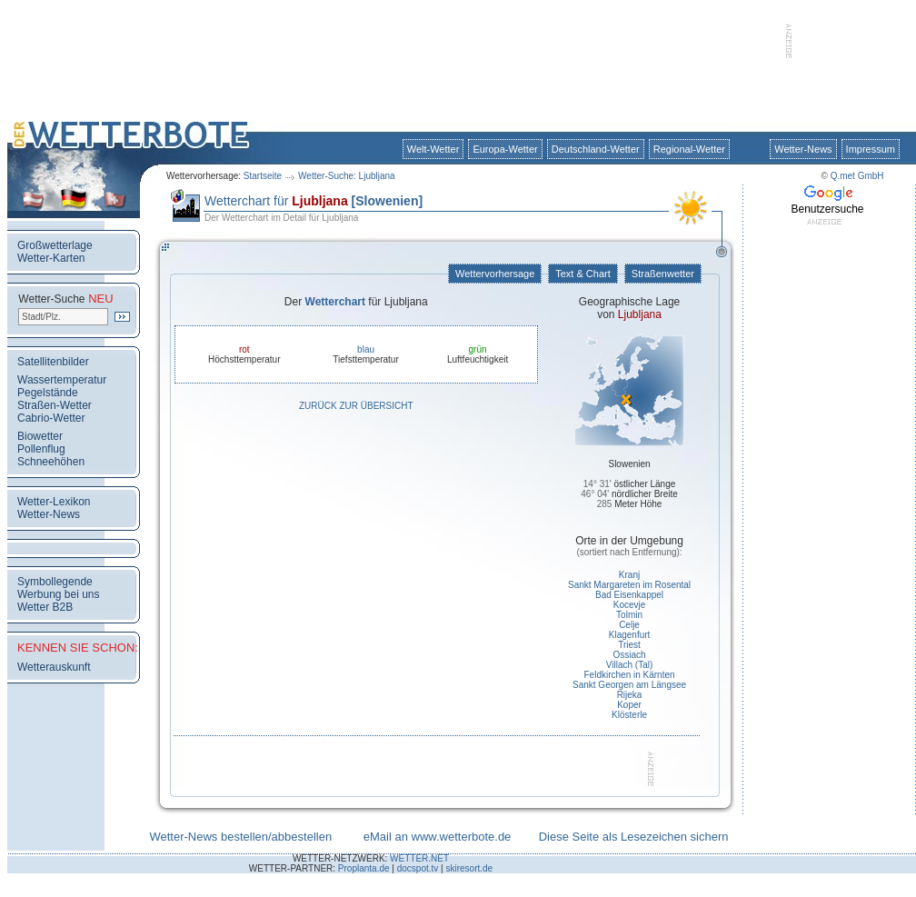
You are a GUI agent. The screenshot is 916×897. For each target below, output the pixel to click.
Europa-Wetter (505, 149)
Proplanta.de (364, 868)
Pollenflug (41, 449)
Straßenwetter (663, 273)
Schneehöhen (51, 461)
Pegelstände (47, 392)
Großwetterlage (55, 245)
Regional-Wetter (689, 149)
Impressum (870, 149)
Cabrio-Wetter (51, 418)
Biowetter (40, 436)
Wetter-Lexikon (53, 501)
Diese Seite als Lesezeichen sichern (634, 836)
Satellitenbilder (53, 361)
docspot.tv (418, 868)
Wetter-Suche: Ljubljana (346, 176)
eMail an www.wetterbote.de (437, 836)
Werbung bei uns (58, 594)
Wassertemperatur (61, 380)
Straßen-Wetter (54, 405)
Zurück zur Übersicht (356, 406)
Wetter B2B (45, 607)
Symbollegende (55, 581)
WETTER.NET (419, 858)
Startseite (263, 176)
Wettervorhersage (495, 273)
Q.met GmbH (857, 176)
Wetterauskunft (53, 667)
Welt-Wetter (433, 149)
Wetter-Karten (51, 258)
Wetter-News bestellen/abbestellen (240, 836)
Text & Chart (582, 273)
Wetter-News (802, 149)
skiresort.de (469, 868)
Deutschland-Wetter (596, 149)
